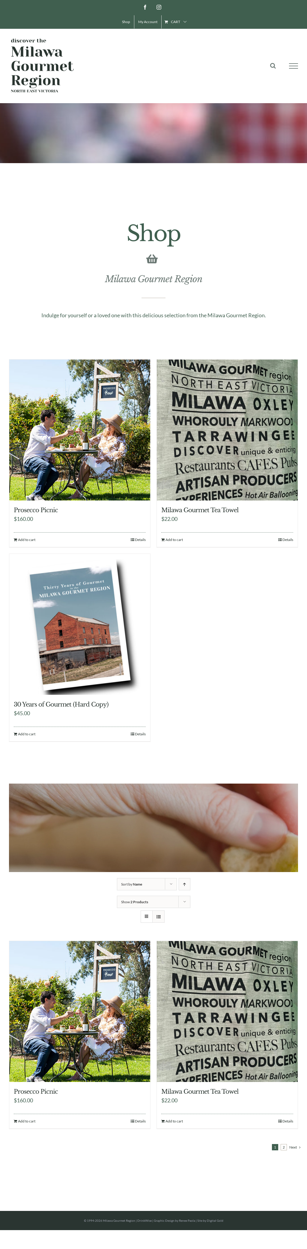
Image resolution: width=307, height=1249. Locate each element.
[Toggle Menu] (293, 66)
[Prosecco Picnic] (79, 430)
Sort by (131, 884)
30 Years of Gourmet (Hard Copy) (61, 704)
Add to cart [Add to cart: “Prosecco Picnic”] (26, 539)
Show (134, 902)
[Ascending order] (184, 884)
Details (140, 539)
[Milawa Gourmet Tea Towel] (227, 430)
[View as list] (158, 916)
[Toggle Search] (273, 66)
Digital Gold (215, 1220)
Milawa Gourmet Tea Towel (200, 510)
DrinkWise (144, 1220)
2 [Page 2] (284, 1147)
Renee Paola (187, 1220)
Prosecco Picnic (36, 510)
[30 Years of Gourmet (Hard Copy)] (79, 624)
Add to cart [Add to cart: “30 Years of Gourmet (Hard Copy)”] (26, 734)
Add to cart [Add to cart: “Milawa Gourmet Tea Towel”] (174, 539)
